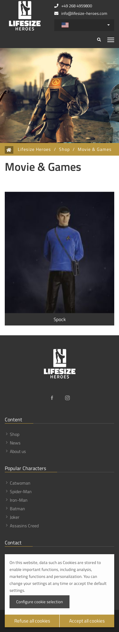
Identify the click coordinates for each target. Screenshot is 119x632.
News (15, 442)
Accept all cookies (87, 620)
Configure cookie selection (39, 601)
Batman (17, 508)
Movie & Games (95, 149)
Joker (14, 517)
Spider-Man (21, 491)
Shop (64, 149)
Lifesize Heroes (34, 149)
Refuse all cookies (32, 620)
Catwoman (20, 483)
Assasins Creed (24, 525)
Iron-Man (19, 500)
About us (18, 451)
